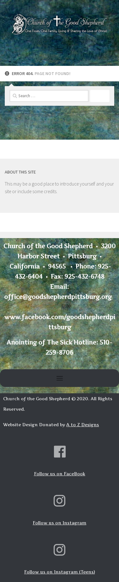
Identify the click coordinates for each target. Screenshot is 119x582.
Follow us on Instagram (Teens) (59, 571)
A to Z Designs (82, 424)
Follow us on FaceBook (59, 473)
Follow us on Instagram (59, 522)
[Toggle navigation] (59, 50)
